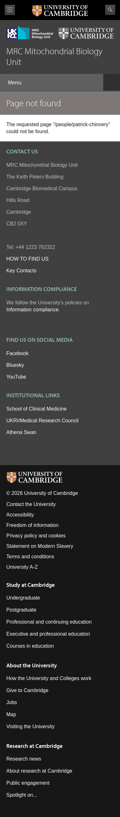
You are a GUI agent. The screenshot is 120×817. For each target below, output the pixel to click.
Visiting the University (30, 726)
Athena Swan (21, 432)
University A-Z (22, 567)
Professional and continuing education (49, 622)
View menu (10, 10)
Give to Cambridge (27, 690)
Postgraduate (21, 610)
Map (11, 714)
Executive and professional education (48, 634)
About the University (31, 665)
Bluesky (15, 365)
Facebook (17, 353)
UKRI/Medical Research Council (42, 420)
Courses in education (30, 646)
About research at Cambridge (39, 771)
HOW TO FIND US (27, 259)
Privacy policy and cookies (36, 535)
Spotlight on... (21, 795)
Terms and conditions (30, 556)
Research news (23, 759)
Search (110, 10)
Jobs (11, 702)
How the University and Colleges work (48, 678)
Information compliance (32, 309)
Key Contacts (21, 270)
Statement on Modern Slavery (39, 546)
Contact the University (31, 504)
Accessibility (20, 514)
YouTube (16, 376)
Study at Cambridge (30, 584)
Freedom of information (32, 525)
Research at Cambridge (34, 745)
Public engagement (28, 783)
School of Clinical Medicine (36, 409)
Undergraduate (23, 597)
